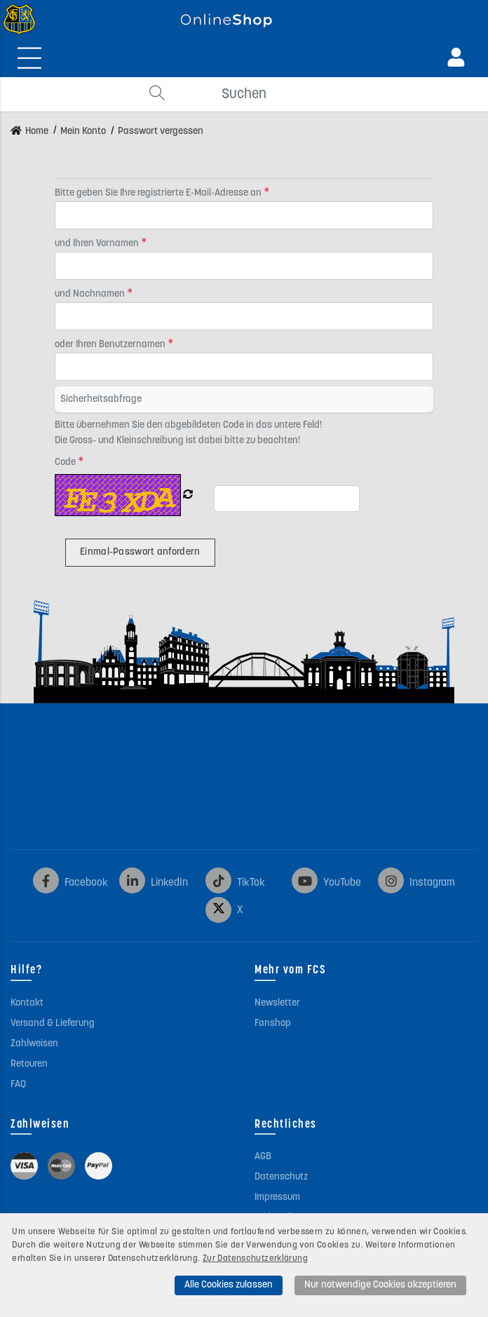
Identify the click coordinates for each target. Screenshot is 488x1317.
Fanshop (273, 1023)
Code (66, 462)
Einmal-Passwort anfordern (140, 552)
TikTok (235, 883)
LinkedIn (153, 883)
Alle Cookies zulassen (228, 1285)
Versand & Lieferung (53, 1023)
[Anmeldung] (456, 57)
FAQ (18, 1084)
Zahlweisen (34, 1044)
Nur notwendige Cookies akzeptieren (380, 1285)
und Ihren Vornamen (98, 243)
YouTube (326, 883)
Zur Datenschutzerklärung (255, 1259)
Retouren (29, 1064)
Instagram (416, 883)
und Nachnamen (91, 294)
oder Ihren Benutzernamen (111, 344)
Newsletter (277, 1003)
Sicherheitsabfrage (101, 399)
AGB (263, 1156)
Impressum (277, 1197)
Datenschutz (281, 1177)
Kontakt (27, 1003)
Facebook (70, 883)
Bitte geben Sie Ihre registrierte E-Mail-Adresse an (159, 193)
